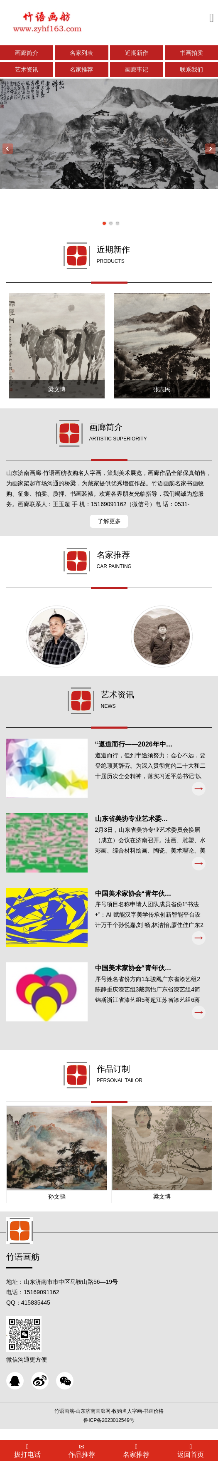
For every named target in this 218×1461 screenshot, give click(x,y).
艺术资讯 (26, 70)
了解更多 (109, 524)
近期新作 (136, 53)
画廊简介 (26, 53)
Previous (7, 149)
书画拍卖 (191, 53)
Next (210, 149)
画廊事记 (136, 70)
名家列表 (81, 53)
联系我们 (191, 70)
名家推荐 (81, 70)
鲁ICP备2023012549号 (109, 1431)
